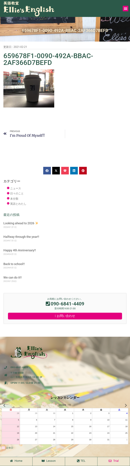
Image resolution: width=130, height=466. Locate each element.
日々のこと (17, 193)
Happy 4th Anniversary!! (19, 250)
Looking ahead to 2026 (20, 223)
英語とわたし (18, 203)
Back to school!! (14, 264)
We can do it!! (12, 277)
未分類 (14, 198)
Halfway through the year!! (21, 236)
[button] (125, 8)
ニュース (15, 188)
